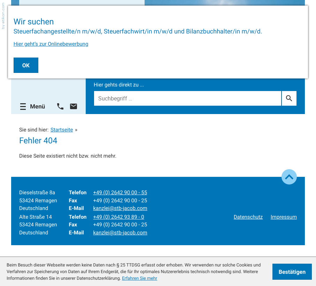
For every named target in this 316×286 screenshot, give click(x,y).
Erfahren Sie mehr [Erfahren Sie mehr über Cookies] (139, 278)
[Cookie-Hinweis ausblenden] (292, 272)
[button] (60, 106)
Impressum (284, 216)
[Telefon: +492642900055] (120, 193)
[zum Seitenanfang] (289, 177)
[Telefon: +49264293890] (118, 217)
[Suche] (188, 98)
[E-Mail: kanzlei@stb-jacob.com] (73, 106)
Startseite (62, 129)
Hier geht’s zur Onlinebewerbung (51, 43)
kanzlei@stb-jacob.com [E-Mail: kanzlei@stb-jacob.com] (120, 208)
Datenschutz (248, 216)
